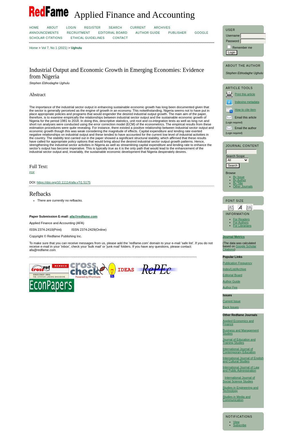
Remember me (242, 47)
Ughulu (76, 48)
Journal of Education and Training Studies (239, 341)
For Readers (241, 219)
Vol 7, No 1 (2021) (54, 48)
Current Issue (231, 301)
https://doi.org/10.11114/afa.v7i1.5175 (64, 182)
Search (115, 27)
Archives (162, 27)
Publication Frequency (237, 263)
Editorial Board (232, 275)
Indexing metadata (247, 102)
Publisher (177, 32)
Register (92, 27)
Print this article (245, 94)
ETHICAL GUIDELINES (88, 38)
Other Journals (243, 186)
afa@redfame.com (84, 216)
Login (71, 27)
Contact (120, 38)
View (236, 422)
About (52, 27)
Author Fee (230, 287)
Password (232, 41)
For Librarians (242, 225)
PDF (32, 172)
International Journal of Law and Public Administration (241, 369)
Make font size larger (249, 207)
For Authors (241, 222)
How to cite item (245, 109)
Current (138, 27)
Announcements (44, 32)
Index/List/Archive (234, 269)
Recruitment (78, 32)
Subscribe (239, 425)
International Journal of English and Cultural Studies (243, 360)
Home (34, 27)
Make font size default (240, 207)
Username (233, 35)
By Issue (239, 177)
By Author (239, 180)
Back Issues (231, 307)
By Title (238, 183)
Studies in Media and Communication (236, 398)
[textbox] (241, 151)
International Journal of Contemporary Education (239, 351)
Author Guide (231, 281)
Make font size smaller (231, 207)
